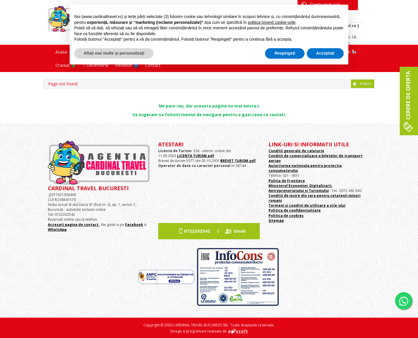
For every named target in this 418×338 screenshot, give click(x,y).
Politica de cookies (286, 215)
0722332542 (197, 231)
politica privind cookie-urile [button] (272, 22)
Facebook (134, 224)
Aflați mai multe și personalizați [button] (114, 53)
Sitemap (276, 220)
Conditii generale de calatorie (296, 150)
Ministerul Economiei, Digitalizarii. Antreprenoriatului (301, 188)
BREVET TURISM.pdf (238, 160)
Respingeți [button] (284, 53)
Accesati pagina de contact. (74, 224)
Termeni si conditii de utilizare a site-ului (307, 205)
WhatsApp (57, 229)
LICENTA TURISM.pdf (195, 155)
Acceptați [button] (325, 53)
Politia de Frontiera (287, 180)
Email (239, 231)
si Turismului (316, 190)
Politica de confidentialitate (295, 210)
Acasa (61, 52)
